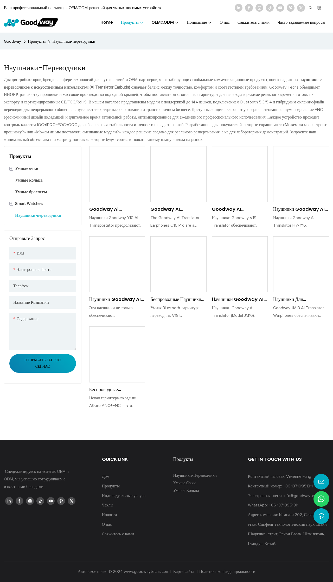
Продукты (37, 41)
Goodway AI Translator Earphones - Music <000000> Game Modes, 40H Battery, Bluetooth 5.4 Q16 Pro (176, 209)
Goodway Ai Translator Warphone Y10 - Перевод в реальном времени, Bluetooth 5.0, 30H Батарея (116, 209)
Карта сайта (183, 571)
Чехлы (107, 505)
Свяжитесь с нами (118, 534)
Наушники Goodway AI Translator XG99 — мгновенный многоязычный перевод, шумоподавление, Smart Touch (115, 299)
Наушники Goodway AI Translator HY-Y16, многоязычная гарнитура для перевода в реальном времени (299, 209)
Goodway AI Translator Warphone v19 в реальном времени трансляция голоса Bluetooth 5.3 (238, 209)
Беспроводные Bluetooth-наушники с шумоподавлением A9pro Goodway (116, 389)
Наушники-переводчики (74, 41)
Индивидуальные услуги (124, 496)
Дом (106, 476)
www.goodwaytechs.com (147, 571)
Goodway (12, 41)
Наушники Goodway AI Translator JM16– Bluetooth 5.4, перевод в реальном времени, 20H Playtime (239, 299)
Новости (109, 515)
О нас (107, 524)
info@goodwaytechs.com (306, 496)
